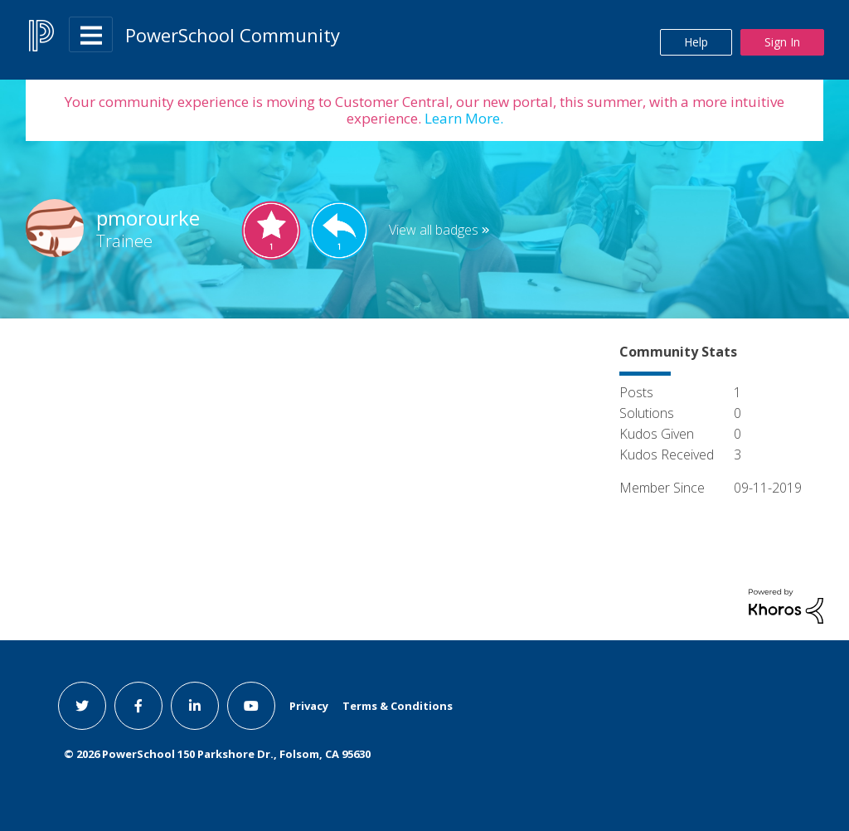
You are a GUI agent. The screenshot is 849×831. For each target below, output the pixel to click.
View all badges (433, 230)
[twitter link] (82, 706)
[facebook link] (138, 706)
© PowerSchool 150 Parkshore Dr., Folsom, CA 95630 (217, 753)
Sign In (782, 42)
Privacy (308, 705)
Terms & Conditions (397, 705)
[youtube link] (251, 706)
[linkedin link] (195, 706)
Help (696, 42)
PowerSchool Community (232, 34)
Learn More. (462, 118)
